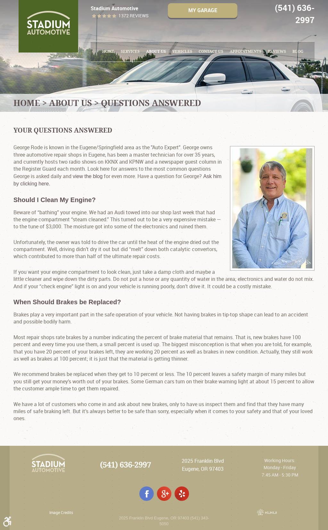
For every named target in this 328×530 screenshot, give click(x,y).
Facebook (146, 493)
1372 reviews (134, 16)
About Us (156, 51)
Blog (297, 51)
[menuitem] (108, 51)
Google (164, 493)
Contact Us (211, 51)
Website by (267, 512)
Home (108, 51)
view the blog (87, 176)
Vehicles (182, 51)
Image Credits (61, 512)
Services (130, 51)
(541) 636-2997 (125, 464)
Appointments (245, 51)
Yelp (182, 493)
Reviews (277, 51)
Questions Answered (151, 103)
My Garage (202, 10)
